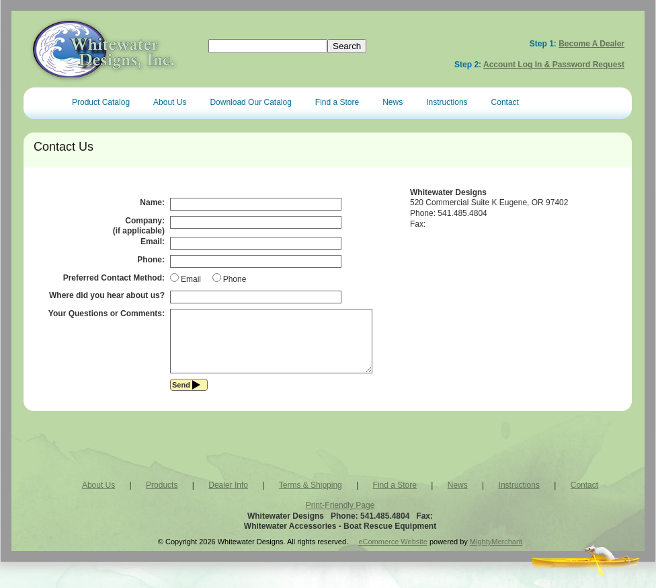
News (392, 102)
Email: (152, 241)
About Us (169, 102)
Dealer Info (228, 497)
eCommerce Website (392, 554)
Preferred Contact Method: (114, 278)
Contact (505, 102)
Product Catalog (101, 102)
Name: (152, 202)
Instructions (446, 102)
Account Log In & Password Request (553, 64)
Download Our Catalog (250, 102)
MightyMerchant (496, 554)
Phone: (151, 259)
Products (161, 497)
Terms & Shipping (310, 497)
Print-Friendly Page (340, 517)
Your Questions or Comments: (106, 313)
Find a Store (337, 102)
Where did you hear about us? (107, 295)
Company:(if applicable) (139, 226)
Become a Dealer (591, 43)
